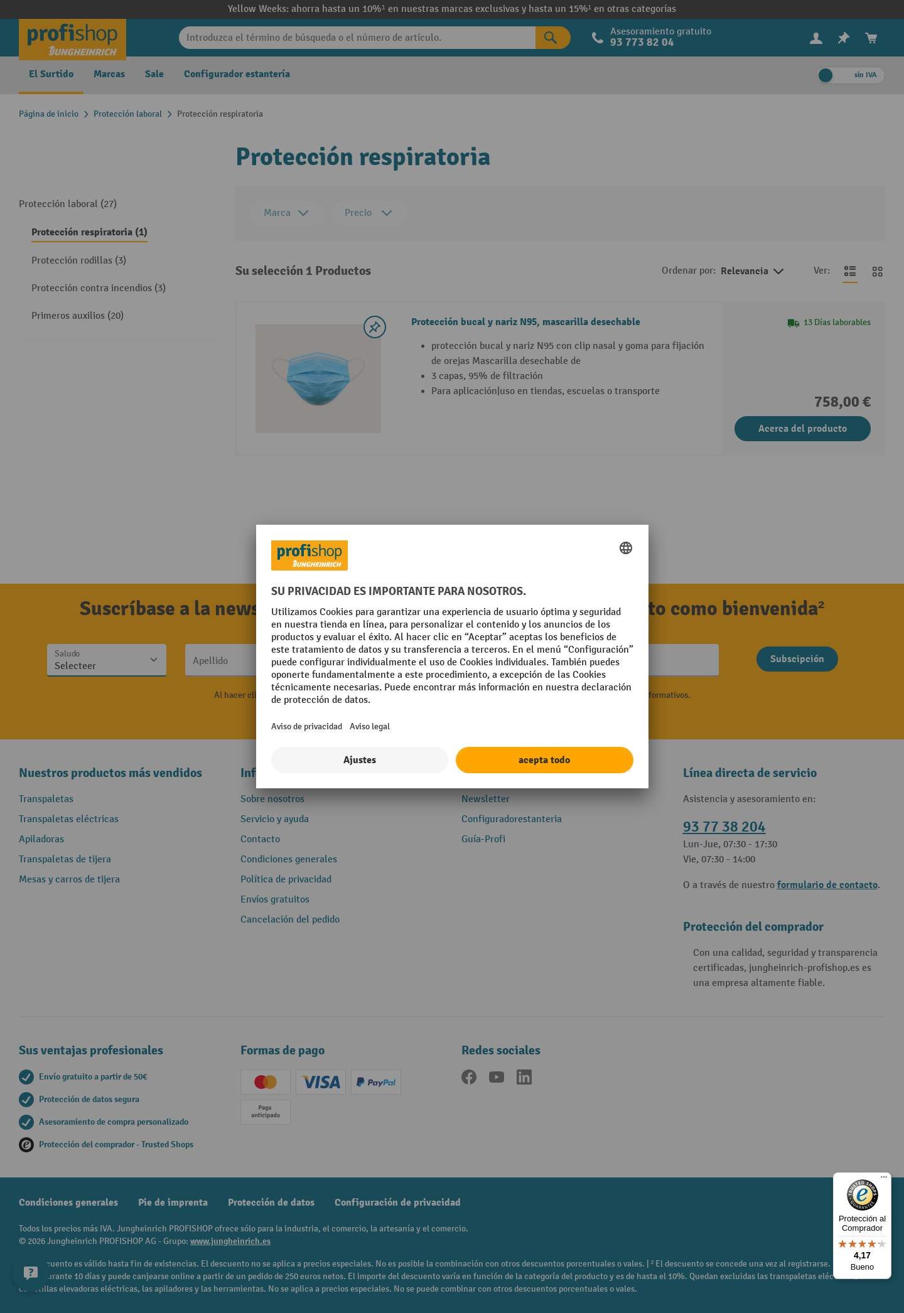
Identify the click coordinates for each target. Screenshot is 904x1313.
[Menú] (883, 1179)
